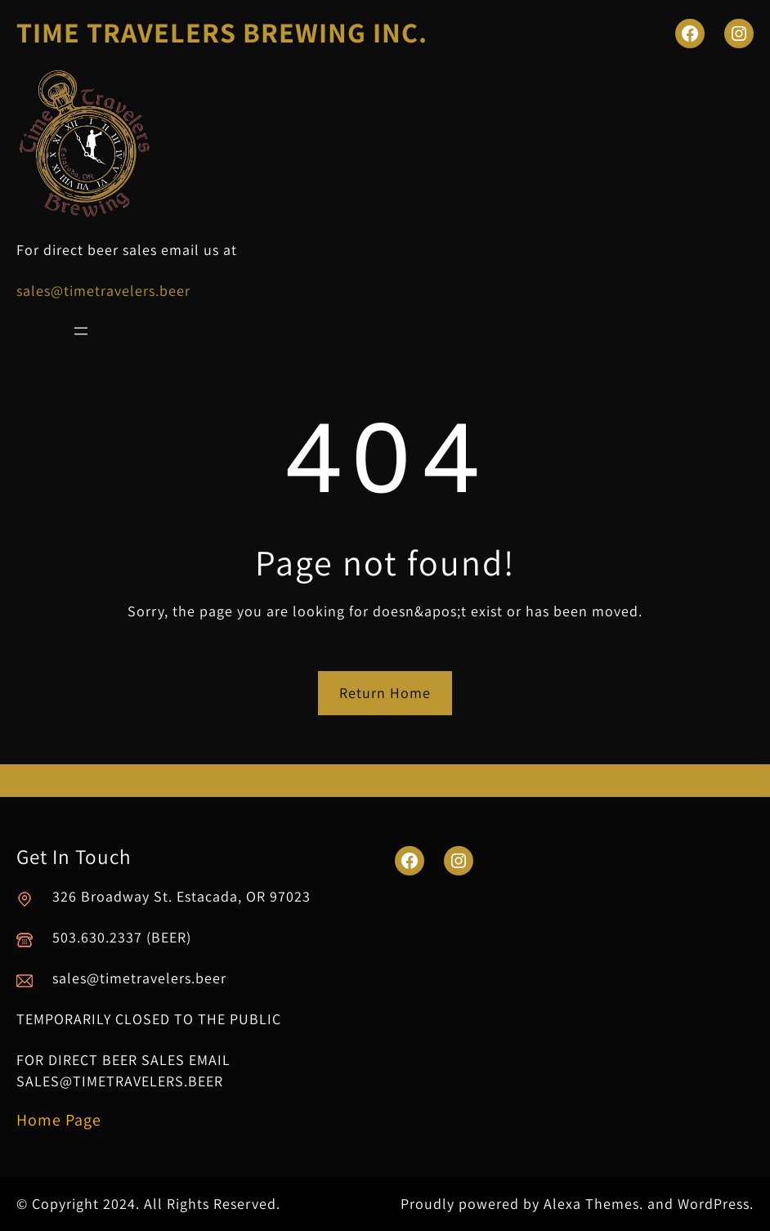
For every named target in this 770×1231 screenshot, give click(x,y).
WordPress (714, 1203)
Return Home (385, 692)
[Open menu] (81, 331)
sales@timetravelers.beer (103, 290)
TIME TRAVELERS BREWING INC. (222, 32)
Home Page (58, 1119)
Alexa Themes (591, 1203)
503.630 (78, 937)
